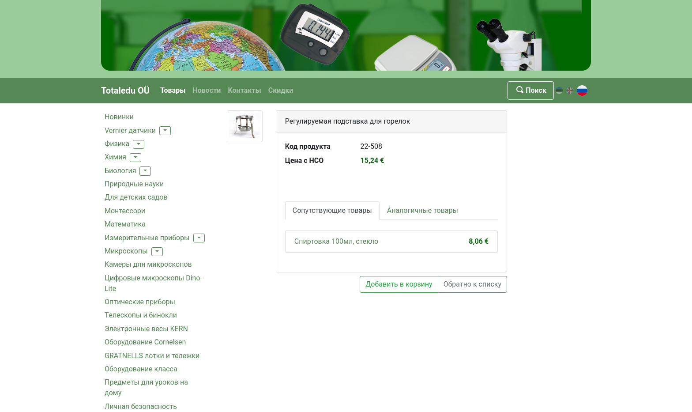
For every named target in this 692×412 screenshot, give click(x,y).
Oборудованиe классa (141, 369)
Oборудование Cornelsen (145, 342)
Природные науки (134, 184)
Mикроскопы (126, 251)
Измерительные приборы (147, 238)
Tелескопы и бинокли (141, 315)
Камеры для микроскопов (148, 264)
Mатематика (125, 224)
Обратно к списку (472, 284)
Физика (117, 144)
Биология (120, 170)
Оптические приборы (140, 302)
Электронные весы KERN (146, 329)
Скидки (280, 90)
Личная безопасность (141, 406)
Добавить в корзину (398, 284)
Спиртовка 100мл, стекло (336, 241)
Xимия (115, 157)
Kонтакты (244, 90)
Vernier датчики (130, 130)
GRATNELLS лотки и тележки (152, 356)
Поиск (530, 90)
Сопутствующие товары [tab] (332, 210)
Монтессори (125, 211)
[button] (165, 130)
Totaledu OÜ (125, 90)
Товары (172, 90)
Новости (206, 90)
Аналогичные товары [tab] (422, 210)
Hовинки (119, 117)
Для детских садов (136, 197)
